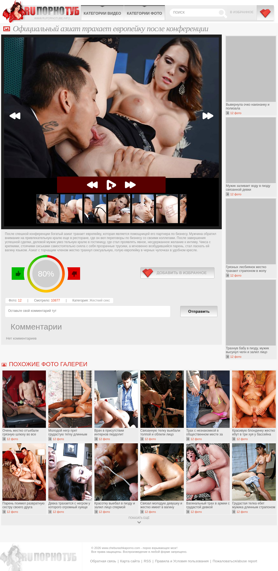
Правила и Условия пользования (182, 561)
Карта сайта (130, 561)
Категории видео (102, 13)
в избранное (177, 272)
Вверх (267, 536)
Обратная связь (103, 561)
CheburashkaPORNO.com (42, 11)
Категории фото (144, 13)
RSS (147, 561)
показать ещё (138, 517)
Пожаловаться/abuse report (235, 561)
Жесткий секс (100, 300)
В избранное (242, 12)
